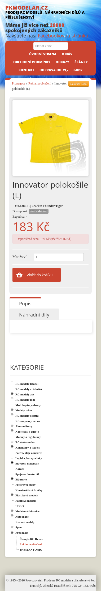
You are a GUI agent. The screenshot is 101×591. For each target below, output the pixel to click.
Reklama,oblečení (39, 83)
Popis (25, 303)
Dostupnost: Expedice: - (30, 213)
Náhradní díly (34, 314)
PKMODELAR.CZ (50, 12)
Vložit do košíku (39, 275)
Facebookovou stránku (63, 35)
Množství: (20, 257)
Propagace (18, 83)
